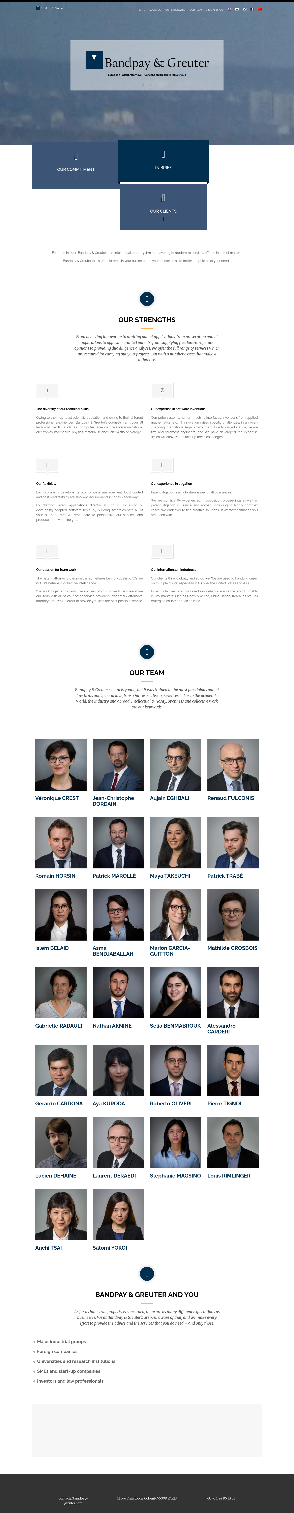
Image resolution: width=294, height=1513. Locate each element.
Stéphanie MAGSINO (175, 1138)
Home (141, 9)
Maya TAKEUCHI (170, 839)
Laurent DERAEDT (115, 1138)
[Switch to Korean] (244, 9)
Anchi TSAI (48, 1210)
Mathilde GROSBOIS (232, 911)
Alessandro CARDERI (221, 991)
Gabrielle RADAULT (59, 988)
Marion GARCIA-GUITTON (170, 913)
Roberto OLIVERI (171, 1066)
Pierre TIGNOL (225, 1066)
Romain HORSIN (55, 839)
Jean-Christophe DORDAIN (113, 763)
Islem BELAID (52, 911)
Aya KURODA (109, 1066)
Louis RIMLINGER (229, 1138)
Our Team (195, 9)
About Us (155, 9)
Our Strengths (175, 9)
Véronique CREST (57, 761)
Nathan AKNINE (112, 988)
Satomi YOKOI (110, 1210)
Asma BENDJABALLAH (113, 913)
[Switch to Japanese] (237, 9)
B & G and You (215, 9)
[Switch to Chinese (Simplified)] (260, 9)
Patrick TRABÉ (225, 839)
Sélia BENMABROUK (175, 988)
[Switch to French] (252, 9)
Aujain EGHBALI (169, 761)
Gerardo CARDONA (59, 1066)
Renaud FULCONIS (230, 761)
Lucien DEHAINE (55, 1138)
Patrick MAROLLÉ (114, 839)
